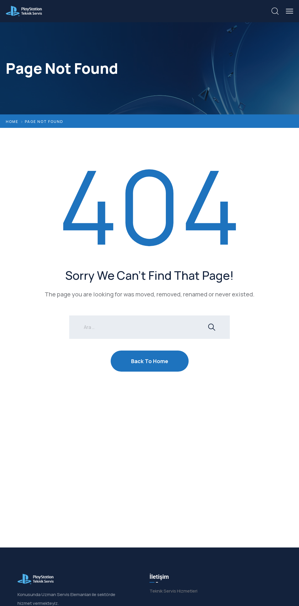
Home (12, 121)
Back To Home (149, 361)
